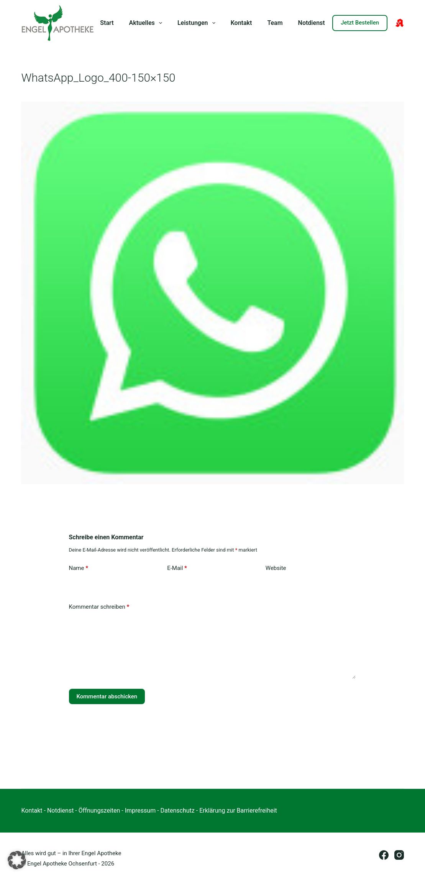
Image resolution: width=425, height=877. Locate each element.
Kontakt (241, 22)
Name (79, 568)
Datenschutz (178, 810)
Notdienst (311, 22)
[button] (17, 860)
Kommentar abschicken (107, 696)
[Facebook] (384, 855)
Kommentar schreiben (99, 607)
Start (106, 22)
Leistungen (197, 23)
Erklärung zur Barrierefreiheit (238, 810)
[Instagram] (399, 855)
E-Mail (177, 568)
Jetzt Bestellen (360, 22)
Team (274, 22)
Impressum (140, 810)
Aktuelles (147, 23)
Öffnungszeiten (99, 810)
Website (276, 568)
